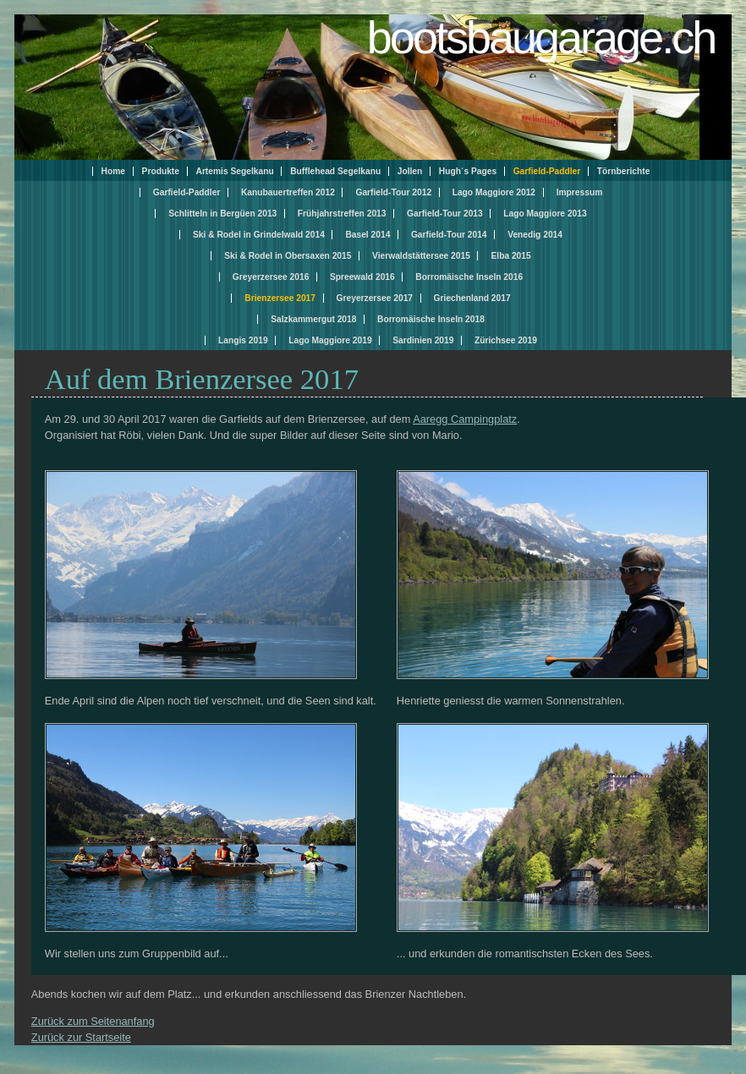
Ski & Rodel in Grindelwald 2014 (259, 234)
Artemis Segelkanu (235, 171)
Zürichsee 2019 (505, 340)
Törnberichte (623, 171)
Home (113, 171)
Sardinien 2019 (422, 340)
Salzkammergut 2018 (313, 319)
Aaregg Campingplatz (465, 419)
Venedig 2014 (534, 234)
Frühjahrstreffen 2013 (342, 213)
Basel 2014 (367, 234)
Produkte (160, 171)
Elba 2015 (510, 255)
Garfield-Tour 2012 (393, 192)
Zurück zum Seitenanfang (93, 1021)
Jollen (410, 171)
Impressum (580, 192)
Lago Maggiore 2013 (544, 213)
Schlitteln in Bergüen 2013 (222, 213)
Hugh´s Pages (467, 171)
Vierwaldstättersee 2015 (421, 255)
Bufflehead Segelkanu (335, 171)
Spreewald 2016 (362, 277)
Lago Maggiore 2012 (494, 192)
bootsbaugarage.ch (541, 37)
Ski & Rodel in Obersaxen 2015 (287, 255)
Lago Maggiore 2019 (329, 340)
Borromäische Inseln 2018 (431, 319)
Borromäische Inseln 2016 (469, 277)
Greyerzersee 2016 (271, 277)
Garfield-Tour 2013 (445, 213)
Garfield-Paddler (187, 192)
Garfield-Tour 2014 (449, 234)
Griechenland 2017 (472, 298)
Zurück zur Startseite (81, 1037)
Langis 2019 (243, 340)
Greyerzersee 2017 (375, 298)
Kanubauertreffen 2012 (288, 192)
